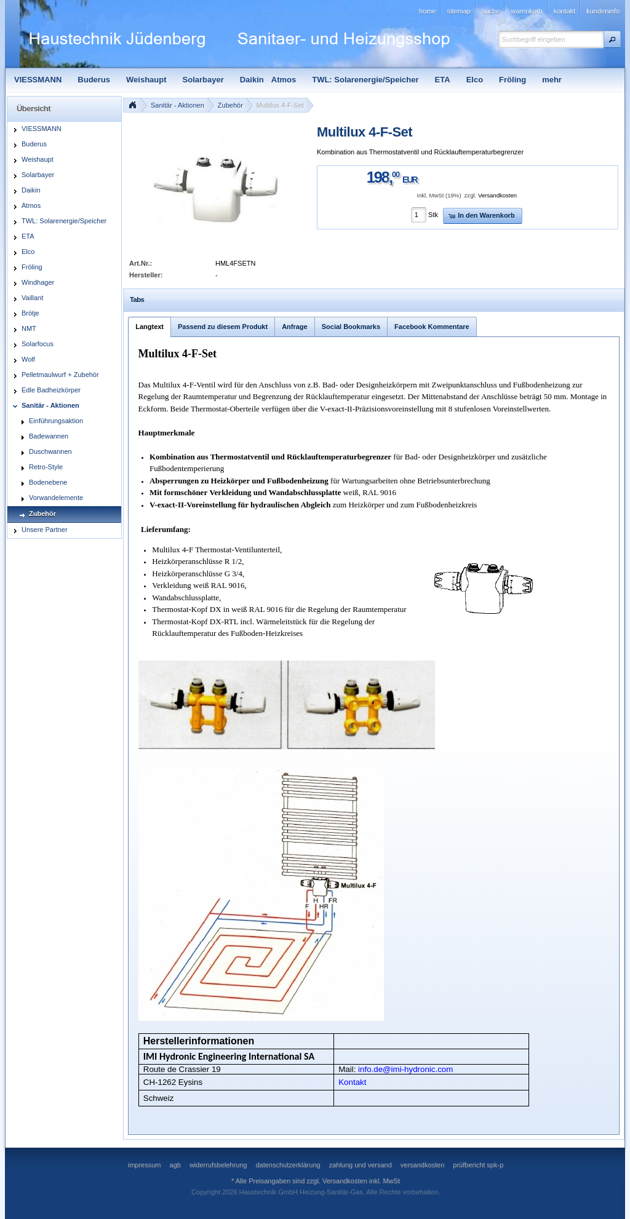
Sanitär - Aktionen (177, 105)
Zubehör (230, 105)
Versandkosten (497, 195)
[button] (612, 39)
